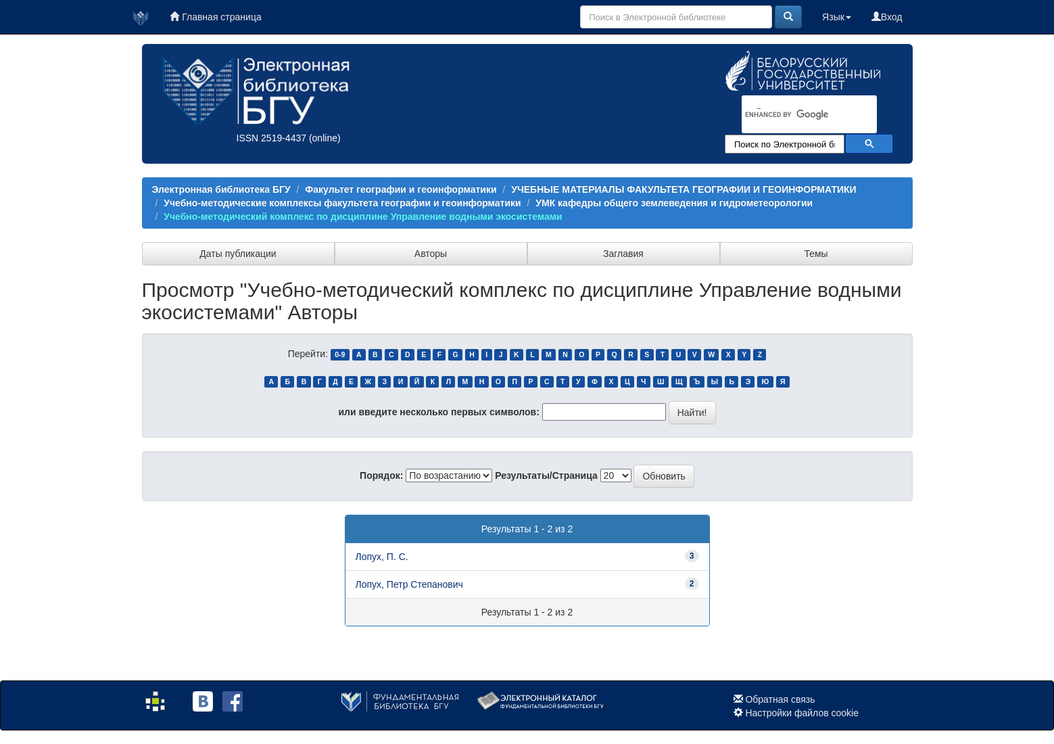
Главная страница (215, 16)
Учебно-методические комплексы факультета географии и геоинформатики (342, 202)
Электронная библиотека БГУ (221, 189)
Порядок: (381, 475)
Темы (816, 253)
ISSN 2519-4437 (272, 138)
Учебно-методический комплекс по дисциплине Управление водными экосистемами (363, 216)
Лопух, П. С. (382, 556)
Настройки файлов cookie (802, 712)
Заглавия (623, 253)
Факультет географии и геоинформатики (400, 189)
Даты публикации (237, 253)
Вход (887, 16)
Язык (836, 16)
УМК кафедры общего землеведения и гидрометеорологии (674, 202)
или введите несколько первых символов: (438, 411)
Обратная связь (780, 699)
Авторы (430, 253)
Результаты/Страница (546, 475)
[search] (791, 115)
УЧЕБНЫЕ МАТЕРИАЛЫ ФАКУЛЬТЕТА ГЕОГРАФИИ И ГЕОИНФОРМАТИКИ (683, 189)
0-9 (340, 354)
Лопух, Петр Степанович (409, 584)
